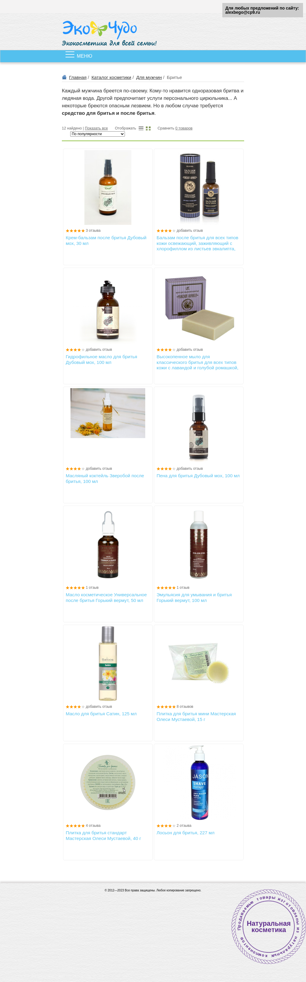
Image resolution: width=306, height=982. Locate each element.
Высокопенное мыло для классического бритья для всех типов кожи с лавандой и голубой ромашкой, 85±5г (197, 362)
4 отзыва (93, 826)
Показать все (96, 128)
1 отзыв (92, 587)
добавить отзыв (190, 230)
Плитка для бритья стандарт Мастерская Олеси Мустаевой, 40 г (103, 835)
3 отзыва (93, 230)
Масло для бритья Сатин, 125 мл (101, 713)
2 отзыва (184, 826)
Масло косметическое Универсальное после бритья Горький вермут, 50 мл (106, 597)
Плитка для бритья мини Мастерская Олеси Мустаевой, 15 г (196, 716)
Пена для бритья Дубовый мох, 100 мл (198, 475)
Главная (78, 77)
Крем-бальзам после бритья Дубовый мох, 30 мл (106, 240)
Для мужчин (149, 77)
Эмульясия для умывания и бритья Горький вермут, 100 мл (194, 597)
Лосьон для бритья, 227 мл (186, 832)
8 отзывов (185, 707)
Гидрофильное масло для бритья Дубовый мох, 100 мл (101, 359)
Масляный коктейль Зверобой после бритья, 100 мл (105, 478)
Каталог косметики (111, 77)
